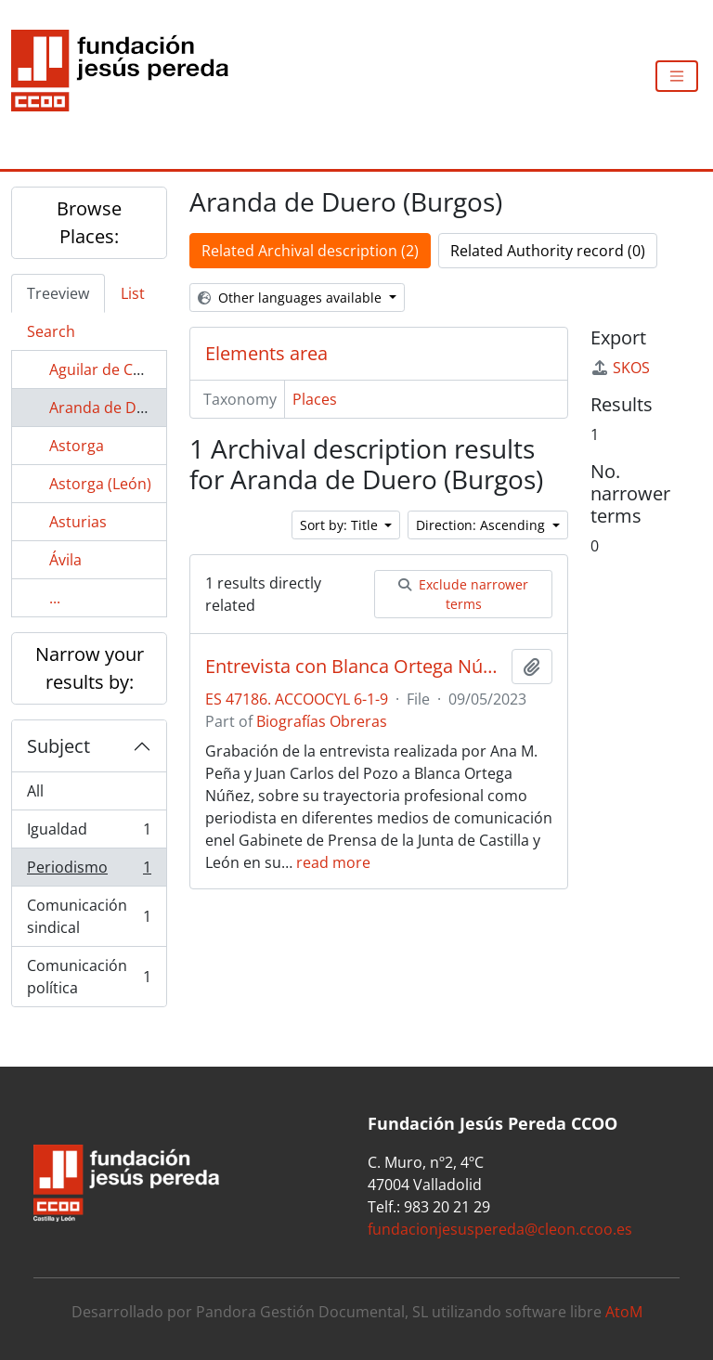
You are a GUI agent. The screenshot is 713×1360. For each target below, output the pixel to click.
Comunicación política (88, 976)
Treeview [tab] (58, 293)
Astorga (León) (100, 483)
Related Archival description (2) (310, 250)
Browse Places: (89, 222)
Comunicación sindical (88, 916)
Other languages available (291, 297)
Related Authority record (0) (547, 250)
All (35, 791)
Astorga (76, 445)
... (54, 598)
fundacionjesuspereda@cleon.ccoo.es (500, 1229)
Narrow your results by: (89, 667)
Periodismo (88, 871)
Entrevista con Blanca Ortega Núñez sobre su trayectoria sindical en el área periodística (354, 666)
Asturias (78, 522)
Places (314, 399)
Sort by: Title (341, 525)
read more (333, 862)
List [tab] (133, 293)
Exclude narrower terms (463, 594)
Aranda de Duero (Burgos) (141, 407)
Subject (58, 745)
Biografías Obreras (321, 721)
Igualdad (88, 833)
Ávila (65, 560)
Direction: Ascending (482, 525)
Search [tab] (51, 331)
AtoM (623, 1312)
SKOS (620, 367)
